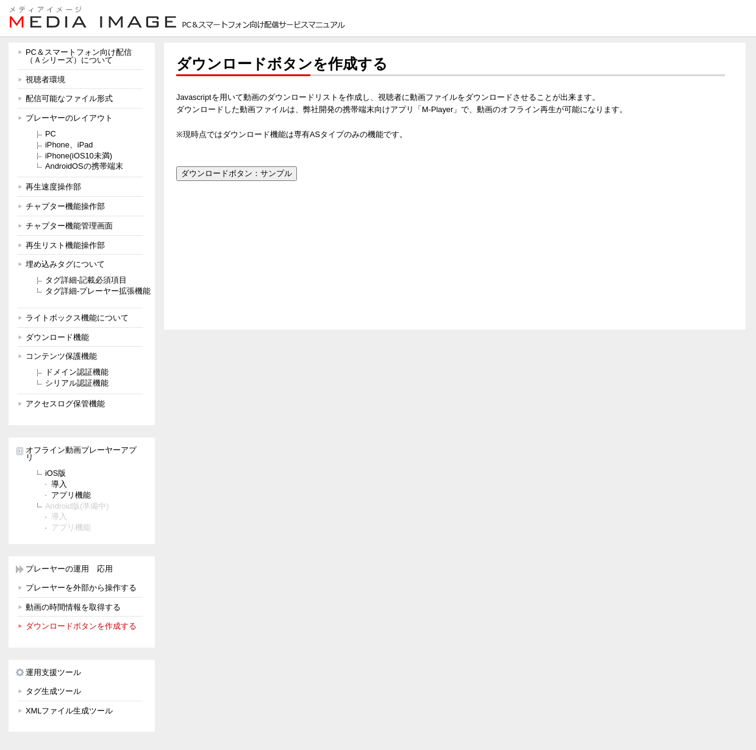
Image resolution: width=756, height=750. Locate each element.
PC (50, 133)
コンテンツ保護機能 (61, 356)
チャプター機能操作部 (65, 206)
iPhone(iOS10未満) (78, 155)
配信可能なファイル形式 (69, 98)
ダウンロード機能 (57, 337)
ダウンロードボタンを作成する (81, 626)
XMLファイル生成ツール (69, 710)
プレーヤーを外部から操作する (81, 587)
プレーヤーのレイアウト (69, 117)
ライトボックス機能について (77, 317)
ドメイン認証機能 (77, 372)
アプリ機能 (71, 495)
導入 (59, 484)
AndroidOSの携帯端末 (84, 166)
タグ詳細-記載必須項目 (86, 280)
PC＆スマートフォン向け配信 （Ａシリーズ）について (79, 56)
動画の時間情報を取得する (73, 607)
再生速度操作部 (53, 186)
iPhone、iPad (69, 144)
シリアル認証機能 (77, 382)
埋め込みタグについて (65, 264)
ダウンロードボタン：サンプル (236, 173)
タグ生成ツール (53, 691)
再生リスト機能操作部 (65, 245)
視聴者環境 (45, 79)
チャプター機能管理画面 (69, 225)
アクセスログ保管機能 (65, 403)
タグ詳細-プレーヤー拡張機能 (98, 290)
